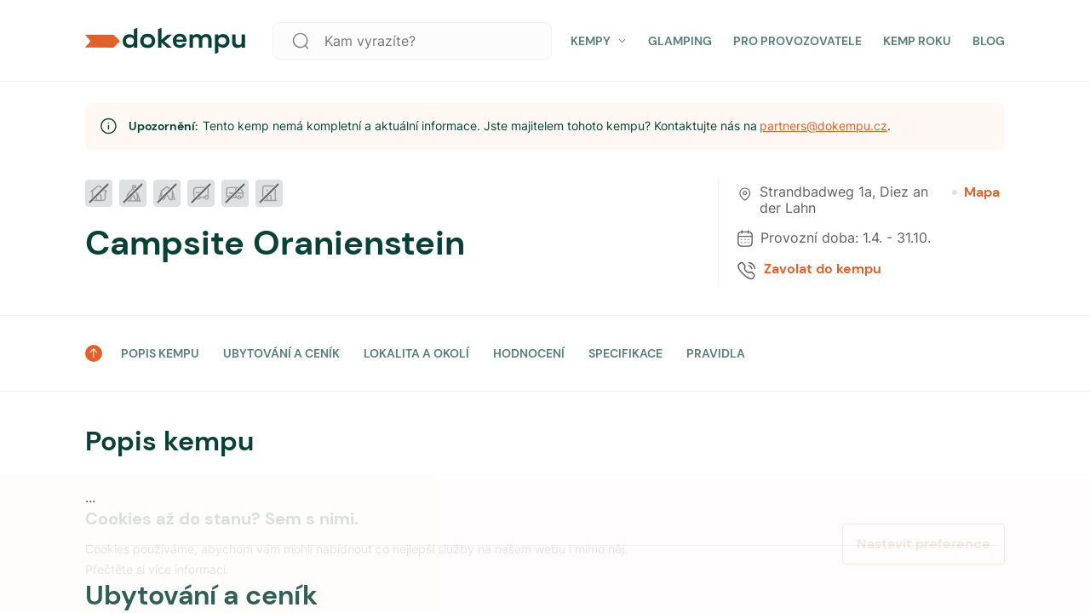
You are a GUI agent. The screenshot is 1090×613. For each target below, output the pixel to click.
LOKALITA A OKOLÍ (416, 353)
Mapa (976, 192)
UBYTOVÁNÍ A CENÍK (281, 353)
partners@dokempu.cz (823, 125)
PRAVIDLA (715, 353)
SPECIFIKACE (625, 353)
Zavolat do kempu (822, 269)
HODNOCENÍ (529, 353)
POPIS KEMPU (160, 353)
